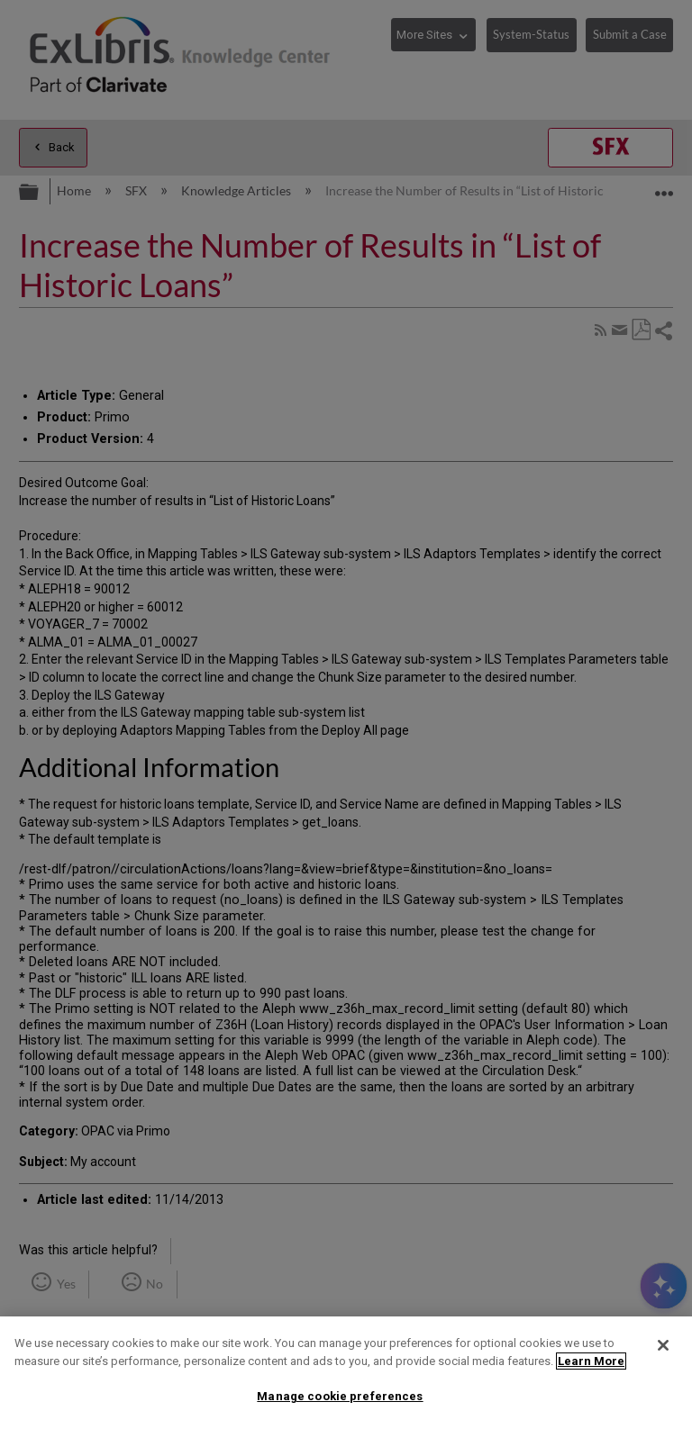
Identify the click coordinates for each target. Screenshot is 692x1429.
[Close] (663, 1345)
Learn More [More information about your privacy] (591, 1361)
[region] (346, 1372)
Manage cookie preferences (340, 1396)
